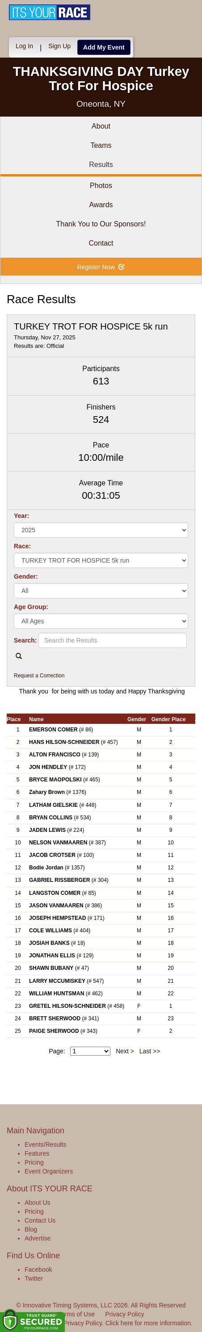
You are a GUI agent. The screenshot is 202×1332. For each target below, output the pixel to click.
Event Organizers (49, 1171)
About (101, 126)
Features (37, 1153)
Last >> (149, 1051)
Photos (101, 185)
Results (101, 164)
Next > (125, 1051)
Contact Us (40, 1220)
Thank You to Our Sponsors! (101, 224)
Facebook (38, 1269)
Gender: (26, 576)
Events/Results (45, 1144)
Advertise (37, 1238)
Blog (31, 1229)
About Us (37, 1202)
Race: (22, 546)
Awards (101, 205)
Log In (24, 46)
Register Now (101, 267)
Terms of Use (76, 1314)
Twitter (34, 1278)
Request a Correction (39, 675)
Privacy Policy (124, 1314)
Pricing (34, 1162)
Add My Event (104, 47)
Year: (21, 515)
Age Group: (31, 606)
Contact (100, 243)
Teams (100, 145)
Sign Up (59, 46)
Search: (25, 640)
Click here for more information (148, 1323)
